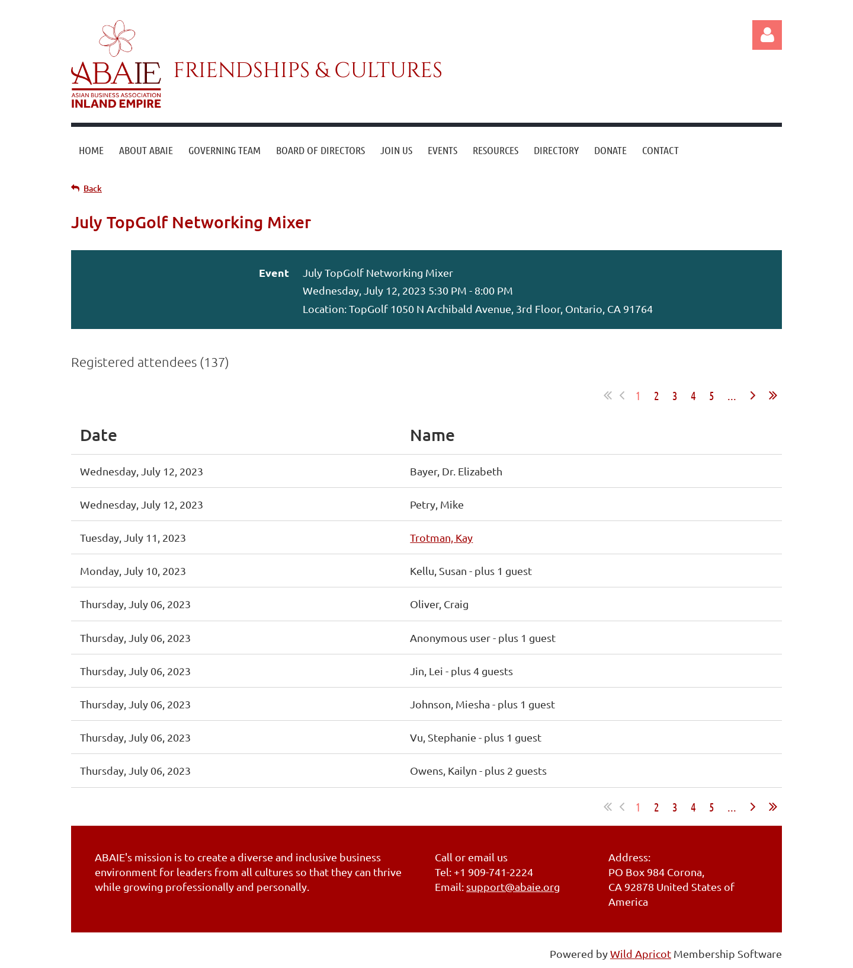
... (732, 395)
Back (93, 188)
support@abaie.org (513, 886)
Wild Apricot (640, 953)
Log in (767, 35)
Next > (753, 395)
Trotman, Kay (441, 537)
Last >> (773, 395)
